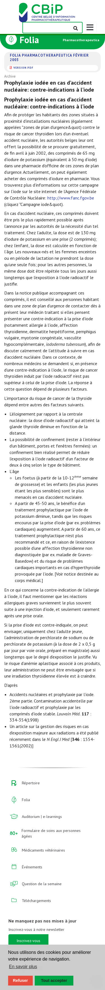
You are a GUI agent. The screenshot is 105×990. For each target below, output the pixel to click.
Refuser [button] (20, 980)
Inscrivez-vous (28, 940)
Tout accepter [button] (54, 980)
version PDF (23, 67)
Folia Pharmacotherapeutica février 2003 (49, 57)
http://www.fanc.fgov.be (70, 198)
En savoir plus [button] (23, 966)
